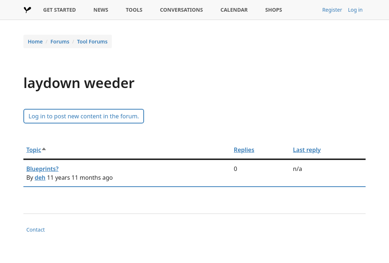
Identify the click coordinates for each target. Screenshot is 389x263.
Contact (35, 229)
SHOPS (273, 9)
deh (40, 178)
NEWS (101, 9)
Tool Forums (92, 41)
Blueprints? (42, 169)
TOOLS (134, 9)
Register (332, 9)
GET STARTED (59, 9)
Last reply (307, 150)
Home (35, 41)
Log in (355, 9)
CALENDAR (234, 9)
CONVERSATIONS (181, 9)
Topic (36, 150)
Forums (59, 41)
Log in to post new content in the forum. (84, 116)
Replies (244, 150)
